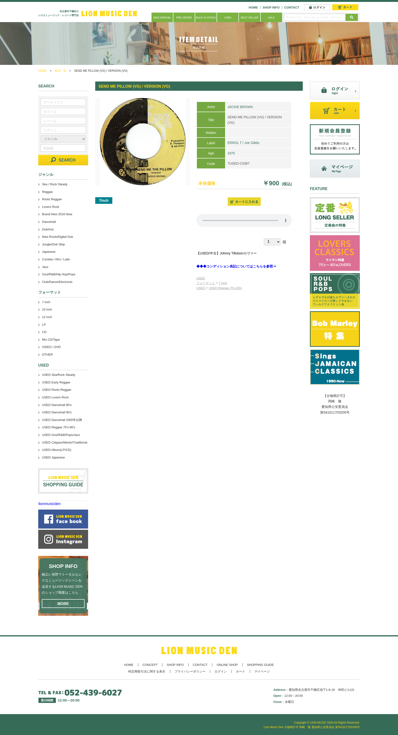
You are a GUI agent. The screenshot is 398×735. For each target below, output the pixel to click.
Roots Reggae (52, 199)
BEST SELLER (249, 17)
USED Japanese (53, 457)
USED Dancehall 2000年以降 (62, 420)
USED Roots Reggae (56, 389)
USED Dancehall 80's (57, 405)
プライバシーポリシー (190, 671)
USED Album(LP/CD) (56, 450)
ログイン (220, 671)
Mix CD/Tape (51, 339)
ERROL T (234, 143)
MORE (63, 604)
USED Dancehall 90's (57, 412)
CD (44, 332)
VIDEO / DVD (51, 347)
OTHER (47, 354)
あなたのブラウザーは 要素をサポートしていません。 (244, 220)
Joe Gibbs (251, 143)
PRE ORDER (184, 17)
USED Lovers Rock (55, 397)
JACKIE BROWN (240, 107)
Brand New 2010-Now (57, 214)
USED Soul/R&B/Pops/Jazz (61, 435)
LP (44, 324)
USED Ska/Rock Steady (58, 375)
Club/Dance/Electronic (57, 282)
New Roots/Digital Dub (57, 237)
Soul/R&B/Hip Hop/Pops (58, 274)
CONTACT (291, 7)
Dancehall (49, 222)
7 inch (223, 283)
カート (240, 671)
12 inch (47, 317)
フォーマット (206, 283)
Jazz (45, 267)
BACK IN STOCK (206, 17)
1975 (231, 153)
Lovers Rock (50, 207)
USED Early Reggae (56, 382)
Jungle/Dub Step (53, 244)
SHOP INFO (271, 7)
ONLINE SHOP (227, 664)
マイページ (262, 671)
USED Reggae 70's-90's (225, 288)
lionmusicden (49, 504)
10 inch (47, 309)
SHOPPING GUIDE (260, 664)
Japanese (48, 251)
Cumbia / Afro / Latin (56, 259)
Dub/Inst (47, 229)
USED (228, 17)
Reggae (47, 192)
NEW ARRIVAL (162, 17)
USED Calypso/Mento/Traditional (64, 442)
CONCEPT (150, 664)
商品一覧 (60, 70)
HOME (253, 7)
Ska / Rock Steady (54, 184)
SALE (271, 17)
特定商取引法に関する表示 (146, 671)
